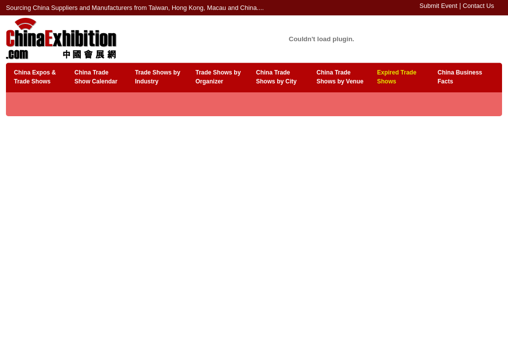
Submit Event (438, 5)
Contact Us (478, 5)
